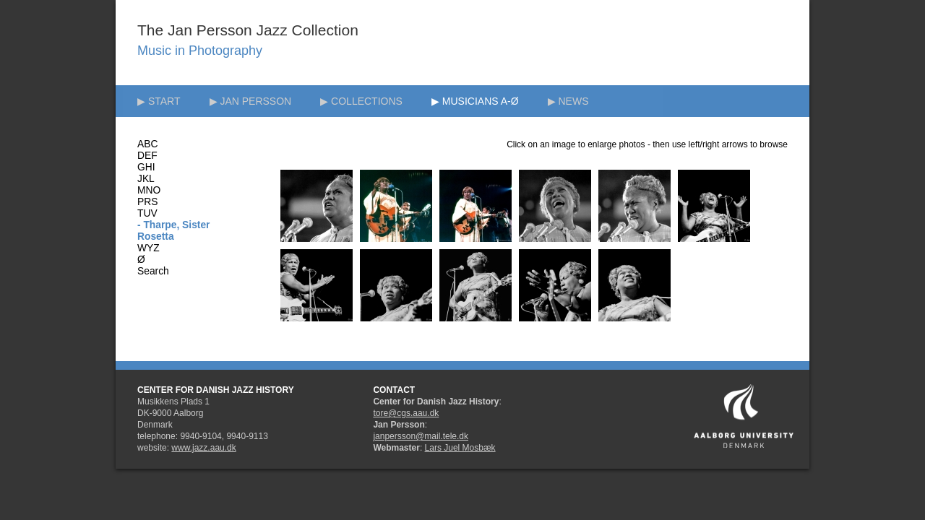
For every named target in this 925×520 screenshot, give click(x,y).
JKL (146, 178)
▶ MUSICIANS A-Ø (475, 101)
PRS (147, 201)
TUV (147, 213)
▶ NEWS (568, 101)
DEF (147, 155)
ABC (147, 144)
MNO (148, 190)
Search (153, 271)
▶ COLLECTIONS (361, 101)
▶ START (159, 101)
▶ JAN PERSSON (251, 101)
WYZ (148, 248)
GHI (146, 167)
